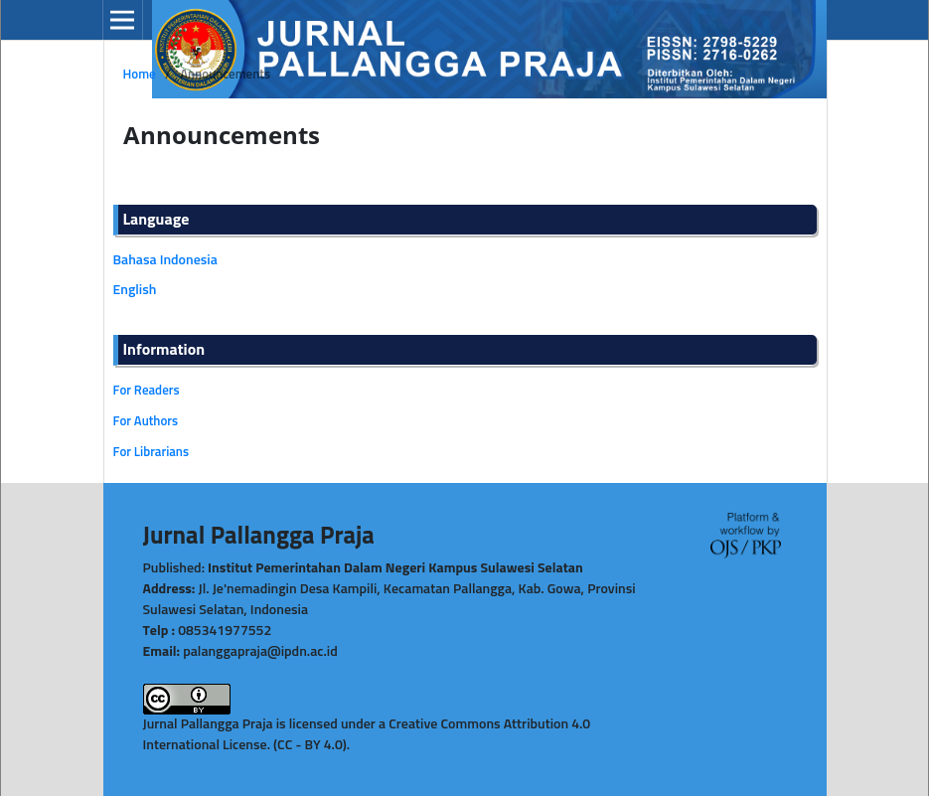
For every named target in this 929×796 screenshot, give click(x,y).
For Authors (146, 421)
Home (139, 75)
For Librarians (151, 452)
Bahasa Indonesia (165, 260)
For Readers (146, 391)
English (135, 290)
